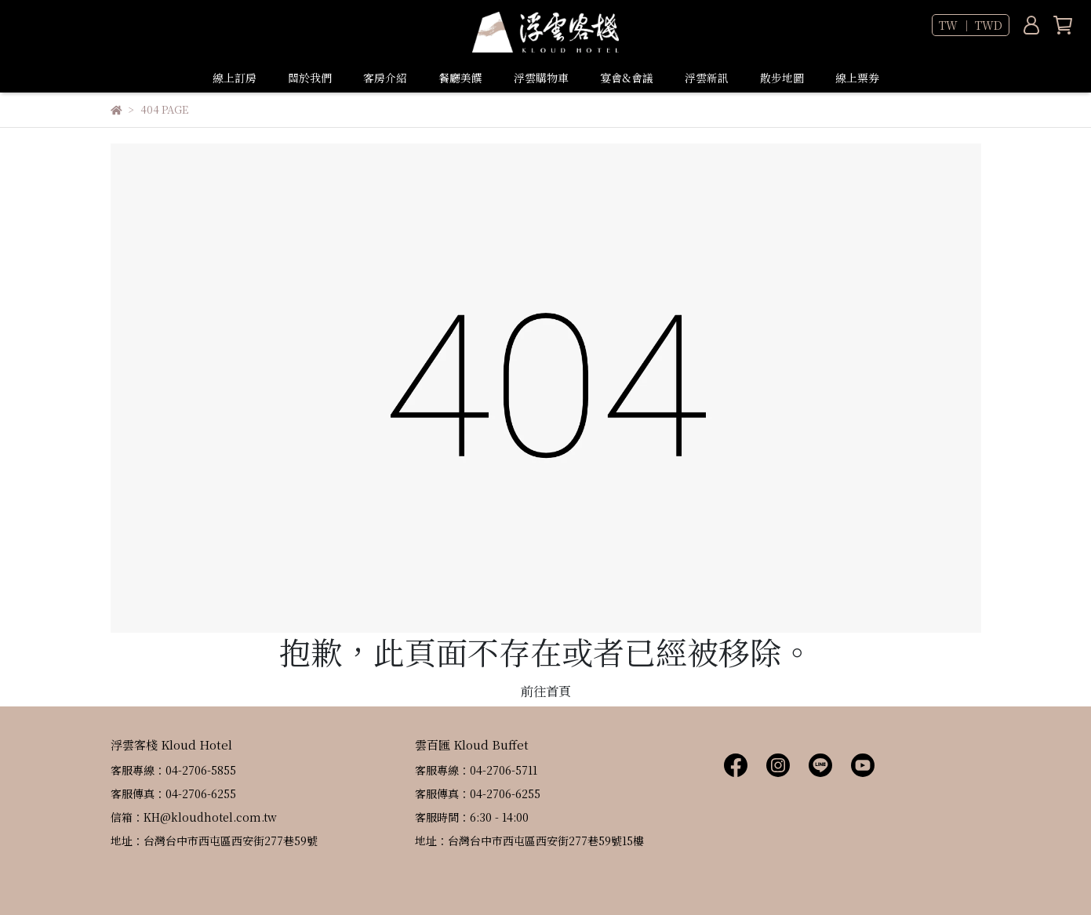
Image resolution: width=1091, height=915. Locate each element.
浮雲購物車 (541, 77)
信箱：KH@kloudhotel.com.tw (194, 817)
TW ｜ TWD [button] (970, 25)
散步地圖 (782, 77)
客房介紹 (385, 77)
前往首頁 (546, 691)
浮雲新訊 (707, 77)
